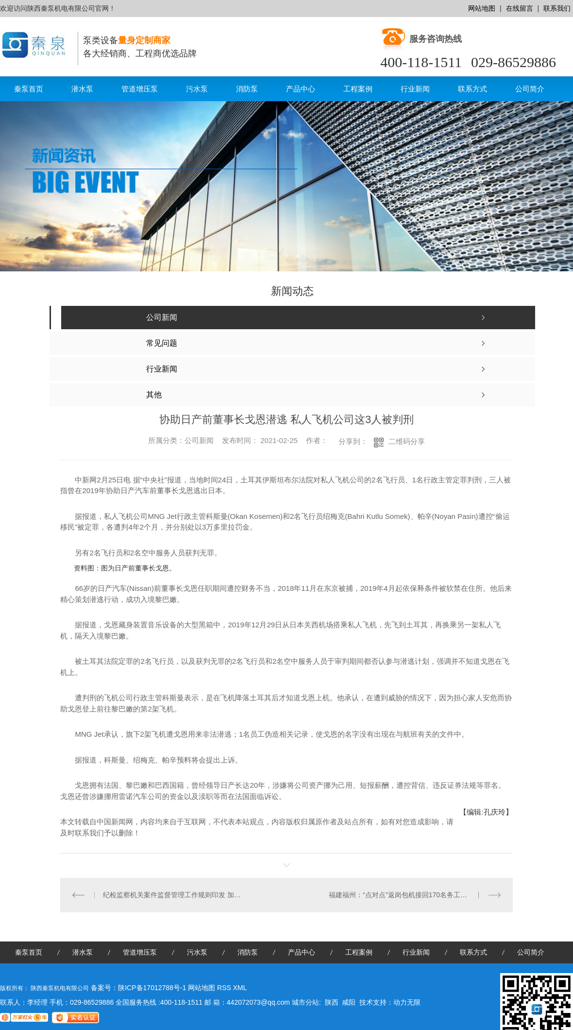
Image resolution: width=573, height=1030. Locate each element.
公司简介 (529, 89)
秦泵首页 (28, 89)
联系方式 (472, 89)
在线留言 (519, 8)
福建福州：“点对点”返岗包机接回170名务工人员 (401, 895)
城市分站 (305, 1002)
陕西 (331, 1002)
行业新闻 (415, 89)
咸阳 (348, 1002)
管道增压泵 (139, 89)
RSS (225, 988)
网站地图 (481, 8)
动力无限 (407, 1002)
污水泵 (197, 89)
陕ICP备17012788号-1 (152, 988)
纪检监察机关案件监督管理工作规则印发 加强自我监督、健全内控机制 (173, 895)
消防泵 (247, 89)
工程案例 (357, 89)
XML (240, 988)
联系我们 (557, 8)
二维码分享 (406, 441)
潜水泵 (82, 89)
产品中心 (300, 89)
